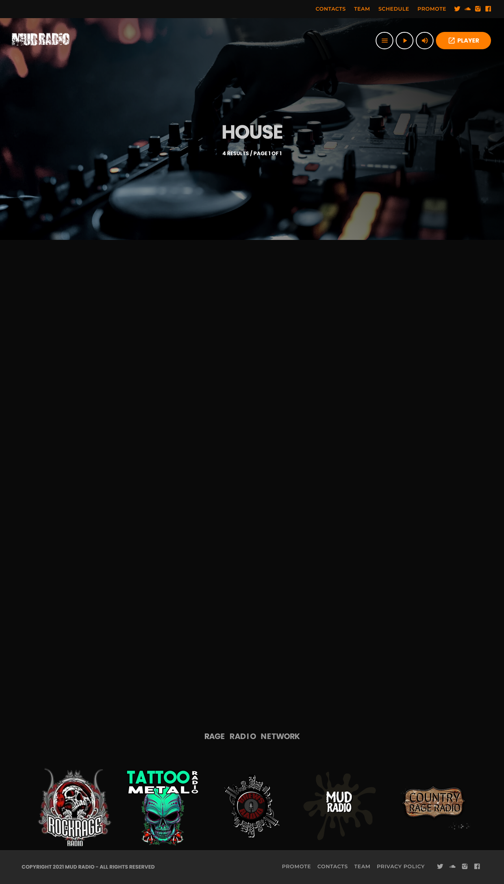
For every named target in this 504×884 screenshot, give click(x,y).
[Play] (404, 40)
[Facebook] (488, 9)
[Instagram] (478, 9)
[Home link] (41, 40)
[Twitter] (457, 9)
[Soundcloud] (468, 9)
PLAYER (463, 41)
